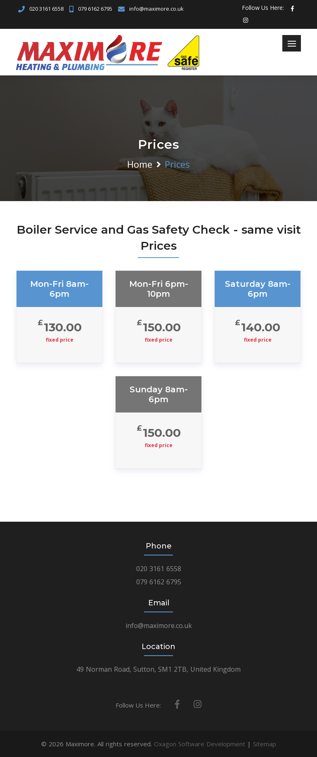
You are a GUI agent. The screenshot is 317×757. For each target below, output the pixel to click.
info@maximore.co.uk (156, 8)
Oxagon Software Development (199, 744)
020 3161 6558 (46, 8)
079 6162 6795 (95, 8)
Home (139, 164)
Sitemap (264, 744)
